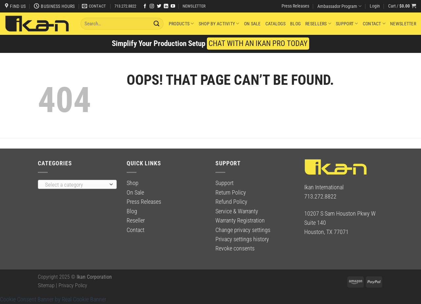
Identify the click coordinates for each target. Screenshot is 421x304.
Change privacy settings (242, 230)
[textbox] (75, 184)
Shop (132, 183)
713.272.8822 (125, 6)
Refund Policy (231, 202)
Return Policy (230, 192)
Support (347, 23)
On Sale (252, 23)
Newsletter (403, 23)
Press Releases (295, 6)
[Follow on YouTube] (173, 6)
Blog (295, 23)
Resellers (318, 23)
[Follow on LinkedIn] (166, 6)
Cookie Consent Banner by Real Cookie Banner (53, 299)
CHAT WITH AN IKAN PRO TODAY (258, 43)
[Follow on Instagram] (152, 6)
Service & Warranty (236, 211)
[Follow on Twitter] (159, 6)
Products (181, 23)
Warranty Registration (240, 220)
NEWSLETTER (194, 6)
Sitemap (46, 285)
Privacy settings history (242, 239)
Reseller (136, 220)
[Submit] (157, 23)
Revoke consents (235, 248)
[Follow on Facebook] (145, 6)
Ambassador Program (339, 6)
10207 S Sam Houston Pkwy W (340, 213)
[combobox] (77, 184)
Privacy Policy (73, 285)
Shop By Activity (219, 23)
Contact (374, 23)
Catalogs (275, 23)
